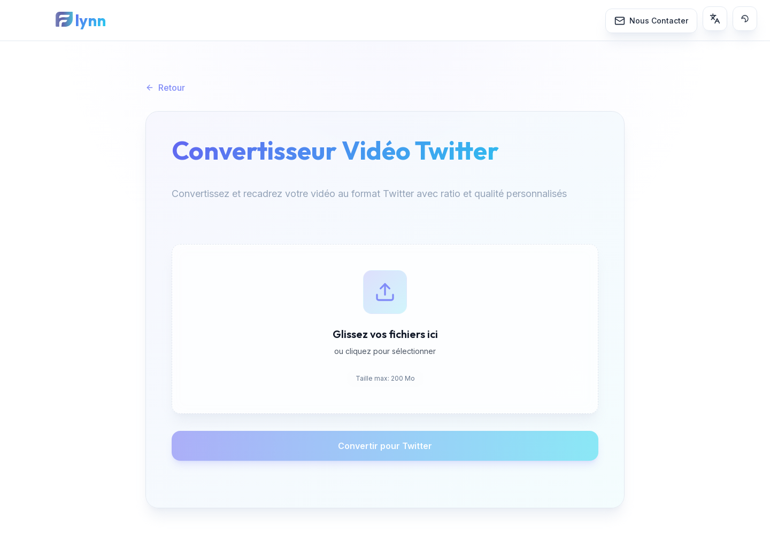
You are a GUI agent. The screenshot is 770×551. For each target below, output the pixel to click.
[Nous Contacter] (651, 21)
